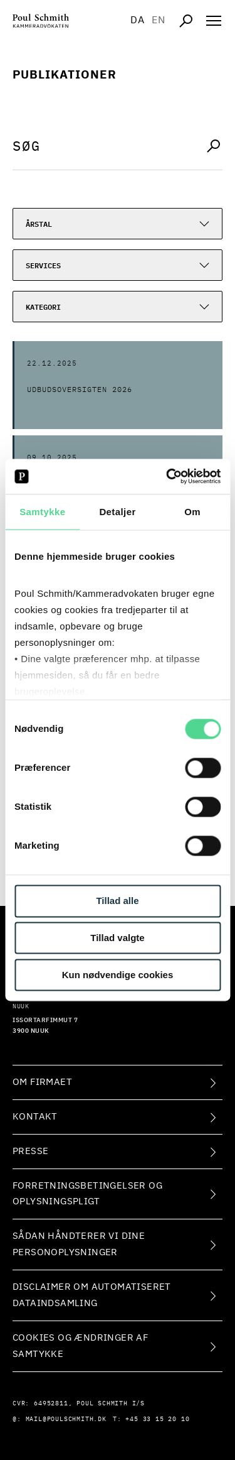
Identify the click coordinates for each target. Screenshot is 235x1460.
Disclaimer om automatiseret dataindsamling (92, 1295)
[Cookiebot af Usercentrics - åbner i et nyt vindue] (167, 476)
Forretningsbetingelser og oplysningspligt (87, 1194)
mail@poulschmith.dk (66, 1419)
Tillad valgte (117, 938)
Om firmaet (42, 1082)
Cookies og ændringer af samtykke (80, 1346)
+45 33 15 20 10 (157, 1419)
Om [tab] (192, 511)
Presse (30, 1151)
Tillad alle (117, 901)
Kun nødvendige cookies (118, 974)
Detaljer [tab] (117, 511)
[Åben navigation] (213, 21)
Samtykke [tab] (42, 511)
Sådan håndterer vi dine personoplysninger (79, 1244)
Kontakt (35, 1116)
